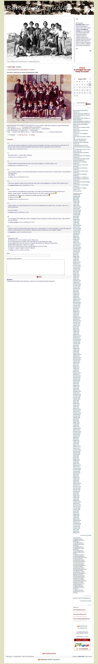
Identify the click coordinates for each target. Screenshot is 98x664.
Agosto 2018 (76, 389)
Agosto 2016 (76, 353)
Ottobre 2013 (76, 300)
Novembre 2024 (77, 505)
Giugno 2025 (76, 515)
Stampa (31, 135)
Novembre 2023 (77, 486)
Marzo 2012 (76, 271)
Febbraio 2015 (76, 325)
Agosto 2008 (76, 205)
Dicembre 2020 (77, 432)
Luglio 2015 (76, 333)
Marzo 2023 (76, 474)
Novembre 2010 (77, 247)
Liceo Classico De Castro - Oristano (82, 136)
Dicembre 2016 (77, 359)
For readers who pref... (78, 554)
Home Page (11, 67)
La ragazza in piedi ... (78, 539)
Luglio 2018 (76, 388)
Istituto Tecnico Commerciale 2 (80, 122)
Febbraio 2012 (76, 270)
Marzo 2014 (76, 308)
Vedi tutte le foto (21, 135)
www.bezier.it (56, 659)
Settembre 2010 (77, 244)
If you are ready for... (78, 558)
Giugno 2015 (76, 331)
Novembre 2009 (77, 228)
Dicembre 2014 (77, 322)
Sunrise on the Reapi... (78, 578)
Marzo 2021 (76, 437)
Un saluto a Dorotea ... (78, 586)
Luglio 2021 (76, 443)
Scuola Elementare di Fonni (80, 145)
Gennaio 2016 (76, 342)
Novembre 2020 (77, 431)
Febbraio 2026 (76, 528)
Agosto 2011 (76, 260)
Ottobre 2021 (76, 448)
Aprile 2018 (76, 383)
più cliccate (88, 600)
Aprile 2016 (76, 346)
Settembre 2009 (77, 225)
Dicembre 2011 (77, 267)
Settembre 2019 (77, 409)
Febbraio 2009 (76, 214)
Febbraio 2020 (76, 417)
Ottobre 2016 (76, 356)
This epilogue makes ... (78, 570)
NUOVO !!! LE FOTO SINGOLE (80, 598)
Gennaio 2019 (76, 397)
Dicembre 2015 (77, 340)
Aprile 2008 (76, 199)
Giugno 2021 (76, 442)
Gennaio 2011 (76, 250)
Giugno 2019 (76, 405)
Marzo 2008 (76, 197)
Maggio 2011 (76, 256)
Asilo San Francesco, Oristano (80, 113)
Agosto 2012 (76, 279)
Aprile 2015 (76, 328)
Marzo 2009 (76, 216)
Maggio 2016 (76, 348)
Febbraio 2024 (76, 491)
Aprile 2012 (76, 273)
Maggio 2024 (76, 495)
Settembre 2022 (77, 465)
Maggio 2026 (76, 532)
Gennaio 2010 (76, 231)
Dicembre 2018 (77, 396)
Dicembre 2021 (77, 451)
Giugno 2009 (76, 220)
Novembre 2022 (77, 468)
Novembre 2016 (77, 357)
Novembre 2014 (77, 320)
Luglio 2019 (76, 406)
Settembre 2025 (77, 520)
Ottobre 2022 (76, 466)
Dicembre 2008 (77, 211)
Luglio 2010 (76, 240)
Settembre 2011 (77, 262)
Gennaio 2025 (76, 508)
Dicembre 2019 (77, 414)
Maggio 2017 (76, 366)
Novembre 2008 (77, 210)
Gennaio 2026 (76, 526)
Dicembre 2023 (77, 488)
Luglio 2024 (76, 499)
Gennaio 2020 (76, 416)
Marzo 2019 (76, 400)
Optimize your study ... (78, 582)
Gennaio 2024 (76, 489)
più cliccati (88, 535)
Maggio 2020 (76, 422)
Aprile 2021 (76, 439)
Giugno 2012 (76, 276)
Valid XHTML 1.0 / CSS (82, 636)
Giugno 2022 (76, 460)
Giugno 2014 (76, 313)
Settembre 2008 (77, 207)
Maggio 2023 (76, 477)
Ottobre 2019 (76, 411)
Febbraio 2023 (76, 472)
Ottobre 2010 (76, 245)
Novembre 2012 (77, 283)
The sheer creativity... (78, 566)
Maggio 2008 (76, 201)
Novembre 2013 (77, 302)
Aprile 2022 (76, 457)
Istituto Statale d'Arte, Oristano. (80, 118)
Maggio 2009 (76, 219)
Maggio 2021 (76, 440)
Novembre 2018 (77, 394)
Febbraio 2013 (76, 288)
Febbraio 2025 (76, 509)
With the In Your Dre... (78, 574)
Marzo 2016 (76, 345)
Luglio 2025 (76, 517)
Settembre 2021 (77, 446)
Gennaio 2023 (76, 471)
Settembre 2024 (77, 502)
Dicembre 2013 (77, 303)
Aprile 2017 (76, 365)
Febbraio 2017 (76, 362)
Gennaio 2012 (76, 268)
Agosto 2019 (76, 408)
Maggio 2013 (76, 293)
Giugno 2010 (76, 239)
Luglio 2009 (76, 222)
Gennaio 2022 (76, 452)
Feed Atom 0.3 (82, 628)
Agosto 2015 (76, 334)
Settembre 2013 (77, 299)
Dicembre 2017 (77, 377)
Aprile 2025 (76, 512)
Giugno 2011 (76, 257)
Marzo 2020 (76, 419)
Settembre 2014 (77, 317)
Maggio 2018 (76, 385)
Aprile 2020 (76, 420)
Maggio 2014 (76, 311)
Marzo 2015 (76, 326)
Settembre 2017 (77, 373)
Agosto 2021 (76, 445)
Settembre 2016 (77, 354)
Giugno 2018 (76, 386)
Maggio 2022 (76, 459)
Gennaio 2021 (76, 434)
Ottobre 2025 (76, 522)
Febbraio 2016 (76, 343)
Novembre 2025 (77, 523)
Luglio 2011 (76, 259)
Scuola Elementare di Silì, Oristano (81, 147)
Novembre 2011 (77, 265)
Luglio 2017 (76, 369)
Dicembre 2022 (77, 469)
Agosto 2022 (76, 463)
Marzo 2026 (76, 529)
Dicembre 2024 (77, 506)
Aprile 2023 (76, 475)
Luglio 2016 (76, 351)
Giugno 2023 (76, 479)
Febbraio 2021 (76, 436)
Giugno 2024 (76, 497)
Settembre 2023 (77, 483)
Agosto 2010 (76, 242)
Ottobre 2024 (76, 503)
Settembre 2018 (77, 391)
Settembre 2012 (77, 280)
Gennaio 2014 (76, 305)
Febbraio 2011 (76, 251)
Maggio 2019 (76, 403)
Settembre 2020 (77, 428)
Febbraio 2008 (76, 196)
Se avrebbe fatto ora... (78, 543)
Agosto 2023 (76, 482)
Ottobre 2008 (76, 208)
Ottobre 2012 (76, 282)
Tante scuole (76, 191)
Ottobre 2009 (76, 227)
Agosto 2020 (76, 426)
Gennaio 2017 (76, 360)
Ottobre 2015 (76, 337)
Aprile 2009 (76, 217)
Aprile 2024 (76, 494)
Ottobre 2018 (76, 393)
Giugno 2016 (76, 350)
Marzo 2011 (76, 253)
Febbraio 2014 (76, 306)
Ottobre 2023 (76, 485)
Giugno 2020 (76, 423)
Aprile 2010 (76, 236)
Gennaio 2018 (76, 379)
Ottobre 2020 (76, 429)
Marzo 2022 (76, 456)
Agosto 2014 (76, 316)
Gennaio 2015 (76, 323)
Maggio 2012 (76, 274)
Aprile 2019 (76, 402)
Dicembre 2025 (77, 525)
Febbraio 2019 (76, 399)
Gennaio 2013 (76, 287)
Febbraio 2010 (76, 233)
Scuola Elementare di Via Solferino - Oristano (21, 69)
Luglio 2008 (76, 204)
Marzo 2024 (76, 492)
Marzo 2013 (76, 290)
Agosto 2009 (76, 224)
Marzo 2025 (76, 511)
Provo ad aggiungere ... (78, 550)
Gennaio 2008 (76, 194)
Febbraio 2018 (76, 380)
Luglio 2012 (76, 277)
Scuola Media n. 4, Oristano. (80, 177)
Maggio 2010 (76, 237)
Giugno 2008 (76, 202)
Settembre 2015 (77, 336)
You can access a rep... (78, 562)
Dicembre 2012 (77, 285)
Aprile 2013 (76, 291)
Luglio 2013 (76, 296)
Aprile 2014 (76, 310)
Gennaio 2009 (76, 213)
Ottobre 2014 (76, 319)
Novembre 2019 (77, 412)
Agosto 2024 (76, 500)
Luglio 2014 (76, 314)
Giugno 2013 (76, 294)
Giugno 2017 (76, 368)
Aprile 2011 (76, 254)
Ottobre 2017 (76, 374)
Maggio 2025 (76, 514)
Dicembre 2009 (77, 230)
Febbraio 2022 (76, 454)
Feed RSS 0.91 (82, 626)
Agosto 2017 (76, 371)
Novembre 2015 (77, 339)
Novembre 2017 (77, 376)
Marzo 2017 (76, 363)
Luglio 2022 (76, 462)
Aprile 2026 (76, 531)
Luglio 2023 (76, 480)
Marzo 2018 (76, 382)
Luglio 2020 (76, 425)
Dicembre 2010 (77, 248)
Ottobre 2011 (76, 263)
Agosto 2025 (76, 518)
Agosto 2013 (76, 297)
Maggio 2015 (76, 330)
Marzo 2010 (76, 234)
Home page (9, 656)
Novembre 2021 (77, 449)
